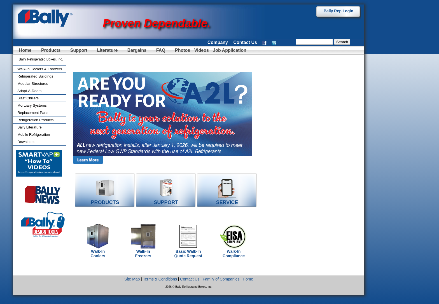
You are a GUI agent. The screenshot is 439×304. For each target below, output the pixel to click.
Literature (107, 50)
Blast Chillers (28, 98)
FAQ (160, 50)
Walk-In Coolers (98, 251)
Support (78, 50)
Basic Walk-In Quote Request (188, 251)
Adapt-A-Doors (29, 91)
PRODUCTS (105, 200)
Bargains (136, 50)
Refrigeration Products (35, 120)
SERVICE (227, 200)
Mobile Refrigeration (33, 134)
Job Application (229, 50)
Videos (201, 50)
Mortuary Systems (32, 105)
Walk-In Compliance (233, 251)
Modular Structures (32, 83)
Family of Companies (221, 279)
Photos (183, 50)
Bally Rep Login (338, 11)
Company (217, 42)
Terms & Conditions (160, 279)
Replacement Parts (32, 113)
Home (25, 50)
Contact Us (245, 42)
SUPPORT (166, 200)
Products (50, 50)
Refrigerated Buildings (35, 76)
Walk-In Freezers (143, 251)
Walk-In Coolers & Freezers (39, 69)
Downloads (26, 142)
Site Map (132, 279)
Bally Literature (29, 127)
